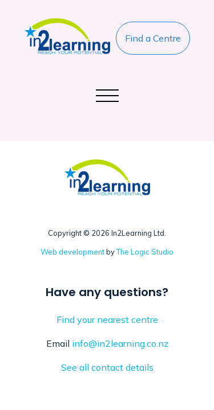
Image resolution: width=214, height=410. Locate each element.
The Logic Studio (144, 251)
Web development (72, 251)
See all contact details (107, 367)
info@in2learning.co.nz (120, 343)
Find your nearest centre (107, 319)
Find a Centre (153, 38)
